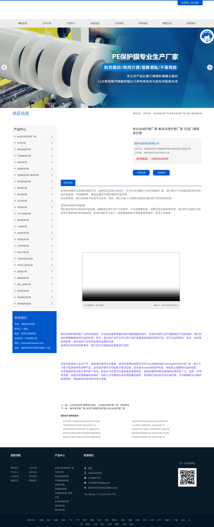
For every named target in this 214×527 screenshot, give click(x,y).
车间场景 (143, 23)
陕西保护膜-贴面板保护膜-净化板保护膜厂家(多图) (150, 433)
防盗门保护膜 (21, 252)
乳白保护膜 (20, 201)
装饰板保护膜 (21, 239)
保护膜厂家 (184, 363)
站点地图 (195, 3)
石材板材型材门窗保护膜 (26, 175)
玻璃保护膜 (20, 271)
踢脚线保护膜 (21, 278)
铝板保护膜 (20, 162)
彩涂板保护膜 (21, 291)
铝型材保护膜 (21, 233)
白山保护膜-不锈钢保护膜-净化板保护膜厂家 (148, 425)
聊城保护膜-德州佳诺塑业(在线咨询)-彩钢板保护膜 (81, 437)
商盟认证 (167, 23)
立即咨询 (141, 172)
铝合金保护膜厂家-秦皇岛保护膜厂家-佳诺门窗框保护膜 (177, 113)
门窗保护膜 (20, 226)
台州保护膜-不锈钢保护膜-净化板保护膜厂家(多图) (81, 421)
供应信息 (95, 23)
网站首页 (22, 23)
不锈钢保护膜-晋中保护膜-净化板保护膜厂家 (79, 425)
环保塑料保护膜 (22, 297)
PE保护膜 (20, 143)
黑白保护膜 (20, 194)
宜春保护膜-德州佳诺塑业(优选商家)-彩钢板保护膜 (81, 433)
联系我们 (185, 3)
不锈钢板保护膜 (22, 156)
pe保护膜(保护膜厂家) (25, 136)
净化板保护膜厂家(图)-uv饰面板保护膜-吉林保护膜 (150, 429)
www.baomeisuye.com (32, 343)
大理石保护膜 (21, 246)
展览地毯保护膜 (22, 149)
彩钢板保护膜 (21, 168)
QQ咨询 (161, 172)
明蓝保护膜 (20, 207)
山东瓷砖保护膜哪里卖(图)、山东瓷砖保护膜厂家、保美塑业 (99, 405)
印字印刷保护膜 (22, 213)
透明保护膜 (20, 188)
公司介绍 (46, 23)
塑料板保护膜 (21, 220)
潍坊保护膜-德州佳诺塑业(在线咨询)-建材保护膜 (150, 421)
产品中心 (70, 23)
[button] (104, 105)
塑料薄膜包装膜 (22, 303)
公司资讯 (119, 23)
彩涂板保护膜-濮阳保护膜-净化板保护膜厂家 (148, 437)
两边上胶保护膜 (22, 284)
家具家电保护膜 (22, 181)
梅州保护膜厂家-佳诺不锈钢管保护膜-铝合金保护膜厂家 (97, 408)
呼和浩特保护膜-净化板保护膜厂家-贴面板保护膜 (81, 429)
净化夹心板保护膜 (23, 265)
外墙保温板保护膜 (23, 258)
